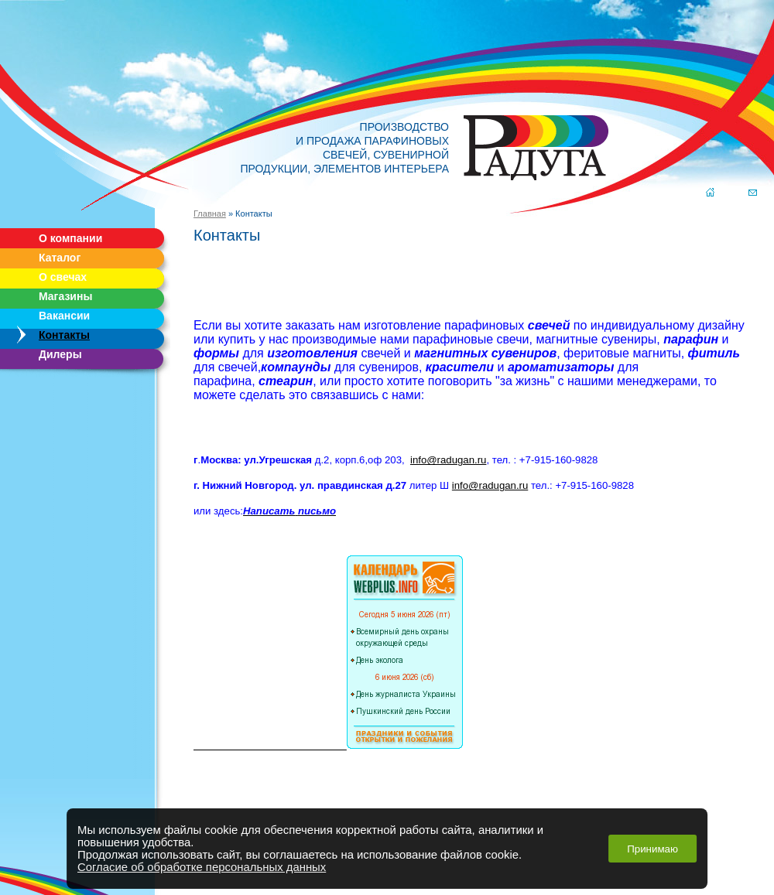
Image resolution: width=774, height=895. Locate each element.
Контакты (64, 335)
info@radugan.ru (448, 460)
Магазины (65, 296)
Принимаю (652, 849)
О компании (70, 238)
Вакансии (64, 315)
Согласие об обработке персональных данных (201, 867)
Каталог (59, 257)
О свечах (63, 277)
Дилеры (60, 354)
